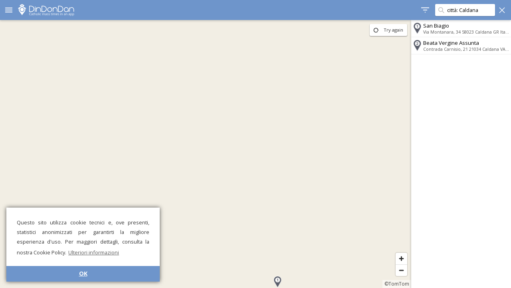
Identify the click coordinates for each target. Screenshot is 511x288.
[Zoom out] (401, 270)
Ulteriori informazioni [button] (93, 252)
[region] (205, 154)
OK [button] (83, 273)
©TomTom (396, 283)
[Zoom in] (401, 258)
